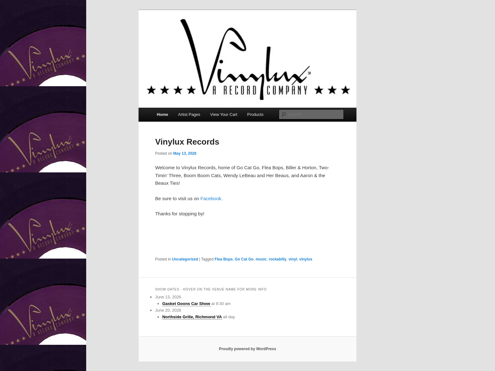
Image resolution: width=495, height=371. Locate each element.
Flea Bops (224, 259)
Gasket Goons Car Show (186, 303)
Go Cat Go (244, 259)
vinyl (293, 259)
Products (255, 114)
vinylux (305, 259)
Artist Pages (189, 114)
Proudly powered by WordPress (247, 349)
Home (162, 114)
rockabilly (277, 259)
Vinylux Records (187, 142)
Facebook (210, 198)
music (261, 259)
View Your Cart (223, 114)
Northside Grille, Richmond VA (192, 316)
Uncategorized (185, 259)
